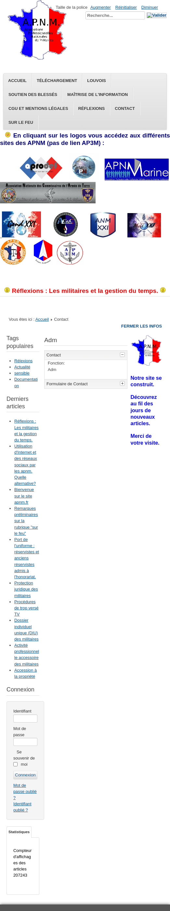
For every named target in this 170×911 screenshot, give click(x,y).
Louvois (96, 80)
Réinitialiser (126, 7)
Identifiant (22, 711)
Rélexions (23, 360)
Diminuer (149, 7)
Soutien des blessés (32, 94)
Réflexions (91, 108)
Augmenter (100, 7)
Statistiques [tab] (19, 832)
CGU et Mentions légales (38, 108)
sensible (22, 373)
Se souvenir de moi (24, 758)
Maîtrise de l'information (97, 94)
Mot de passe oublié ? (25, 791)
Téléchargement (57, 80)
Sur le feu (20, 122)
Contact (125, 108)
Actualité (22, 367)
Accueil (17, 80)
